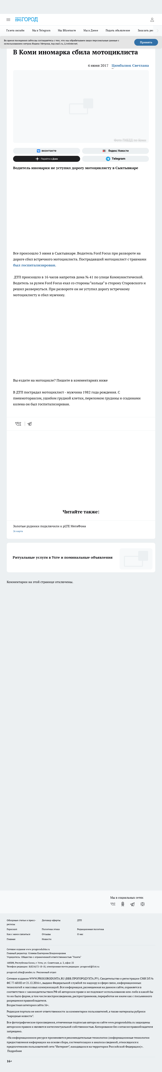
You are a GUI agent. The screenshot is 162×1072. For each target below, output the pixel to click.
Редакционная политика (90, 929)
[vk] (18, 424)
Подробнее (14, 1051)
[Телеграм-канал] (115, 159)
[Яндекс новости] (115, 151)
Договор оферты (51, 920)
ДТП (79, 920)
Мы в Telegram (41, 30)
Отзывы (46, 934)
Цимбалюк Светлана (130, 65)
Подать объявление (118, 30)
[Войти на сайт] (152, 20)
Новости (46, 939)
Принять (146, 42)
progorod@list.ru (89, 966)
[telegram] (31, 424)
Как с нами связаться (18, 934)
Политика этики (51, 929)
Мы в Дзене (90, 30)
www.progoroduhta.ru (38, 949)
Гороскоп (12, 929)
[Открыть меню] (8, 20)
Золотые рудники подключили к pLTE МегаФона (81, 529)
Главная (11, 939)
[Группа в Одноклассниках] (123, 904)
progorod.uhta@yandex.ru (21, 972)
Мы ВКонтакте (67, 30)
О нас (80, 934)
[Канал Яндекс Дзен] (46, 159)
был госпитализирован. (34, 265)
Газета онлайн (15, 30)
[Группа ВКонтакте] (46, 151)
